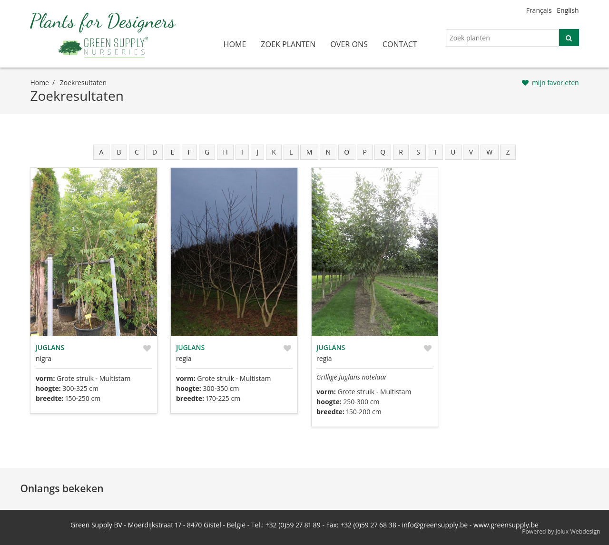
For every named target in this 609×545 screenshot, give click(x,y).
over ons (349, 44)
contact (400, 44)
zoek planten (288, 44)
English (568, 10)
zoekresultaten (83, 82)
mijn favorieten (555, 82)
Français (539, 10)
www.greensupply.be (506, 524)
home (235, 44)
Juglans (50, 347)
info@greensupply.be (435, 524)
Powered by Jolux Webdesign (561, 531)
